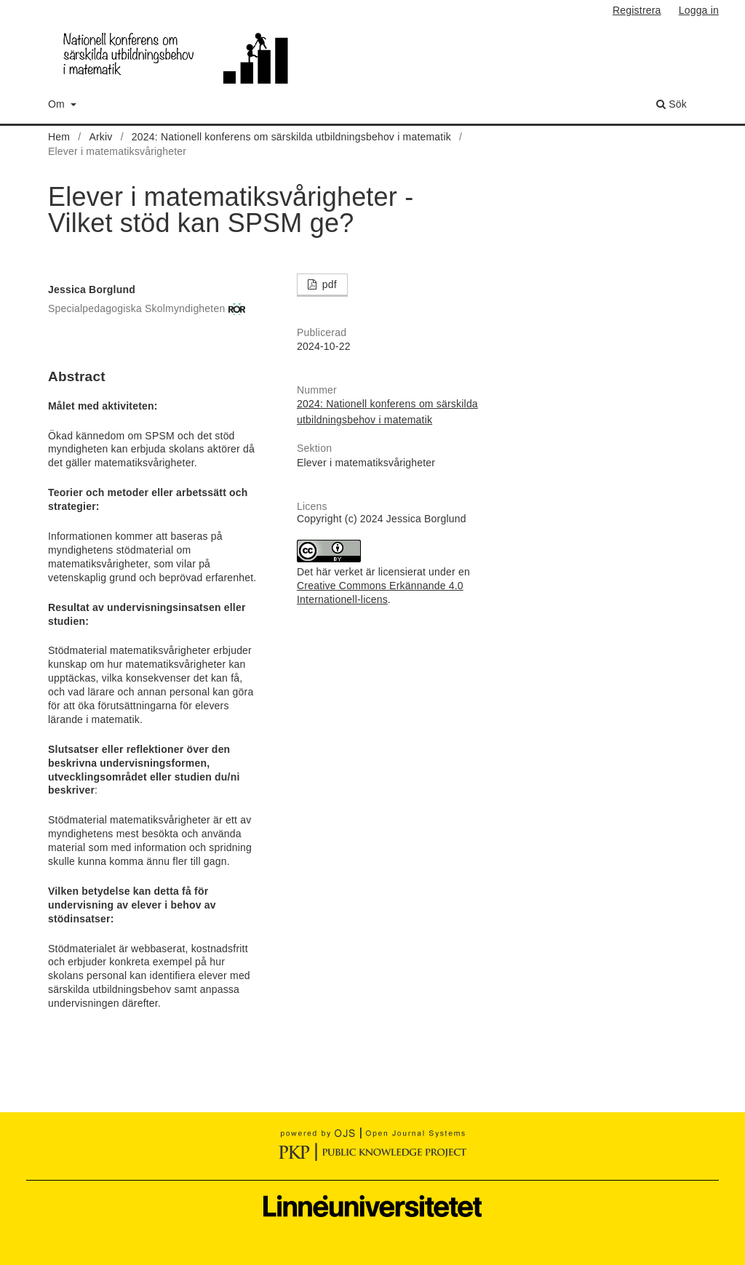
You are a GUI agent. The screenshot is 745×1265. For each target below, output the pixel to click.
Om (58, 104)
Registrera (637, 10)
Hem (59, 137)
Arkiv (100, 137)
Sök (671, 104)
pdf (328, 284)
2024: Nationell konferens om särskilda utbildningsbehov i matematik (291, 137)
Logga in (699, 10)
